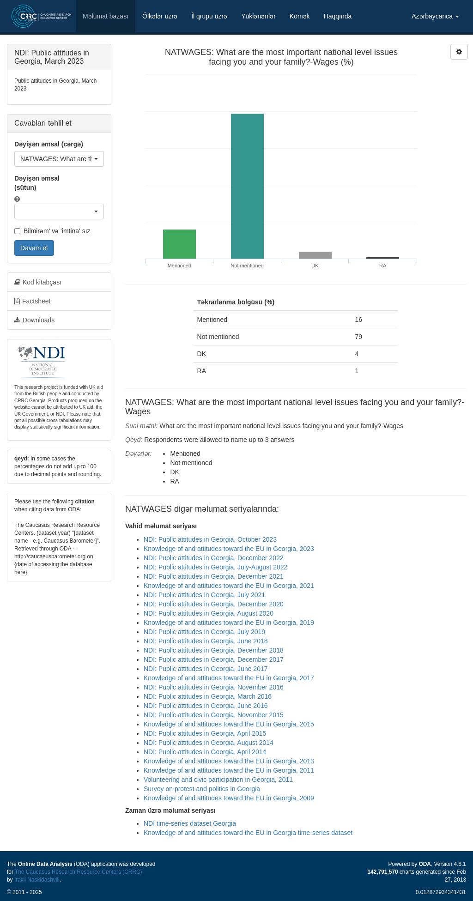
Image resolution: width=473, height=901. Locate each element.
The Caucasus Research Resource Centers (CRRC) (78, 872)
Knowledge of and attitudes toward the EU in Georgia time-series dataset (248, 832)
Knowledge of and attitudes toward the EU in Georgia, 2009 (229, 798)
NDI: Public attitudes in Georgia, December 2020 (214, 604)
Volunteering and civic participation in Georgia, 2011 (218, 779)
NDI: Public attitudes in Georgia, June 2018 (206, 641)
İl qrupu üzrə (209, 16)
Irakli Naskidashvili (37, 880)
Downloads (34, 320)
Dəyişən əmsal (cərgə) (48, 144)
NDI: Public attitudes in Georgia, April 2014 (205, 752)
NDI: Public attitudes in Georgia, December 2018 (214, 650)
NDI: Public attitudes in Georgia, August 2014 (208, 742)
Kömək (300, 16)
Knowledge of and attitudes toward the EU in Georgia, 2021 (229, 585)
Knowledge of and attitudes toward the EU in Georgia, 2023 (229, 548)
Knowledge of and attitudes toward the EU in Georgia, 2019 (229, 622)
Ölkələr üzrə (159, 16)
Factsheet (32, 301)
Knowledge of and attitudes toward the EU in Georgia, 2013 (229, 761)
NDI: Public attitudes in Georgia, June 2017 (206, 668)
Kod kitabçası (37, 282)
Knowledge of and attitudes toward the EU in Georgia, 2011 (229, 770)
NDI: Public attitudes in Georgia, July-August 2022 (215, 567)
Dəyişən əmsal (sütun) (37, 183)
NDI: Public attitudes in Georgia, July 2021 (204, 595)
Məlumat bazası (105, 16)
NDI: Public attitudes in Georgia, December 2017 (214, 659)
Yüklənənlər (258, 16)
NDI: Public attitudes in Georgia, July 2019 (204, 631)
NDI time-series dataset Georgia (190, 823)
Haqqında (338, 16)
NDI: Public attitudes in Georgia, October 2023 (210, 539)
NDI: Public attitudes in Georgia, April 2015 (205, 733)
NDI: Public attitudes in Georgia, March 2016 (208, 696)
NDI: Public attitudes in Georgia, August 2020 (208, 613)
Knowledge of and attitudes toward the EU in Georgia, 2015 (229, 724)
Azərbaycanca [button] (435, 16)
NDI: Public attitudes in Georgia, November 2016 (214, 687)
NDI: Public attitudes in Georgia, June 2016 (206, 705)
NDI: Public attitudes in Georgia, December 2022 (214, 558)
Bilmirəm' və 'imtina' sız (52, 231)
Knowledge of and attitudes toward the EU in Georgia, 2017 (229, 678)
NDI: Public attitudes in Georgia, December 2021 (214, 576)
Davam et (34, 248)
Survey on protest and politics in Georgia (202, 788)
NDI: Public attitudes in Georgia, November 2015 (214, 715)
